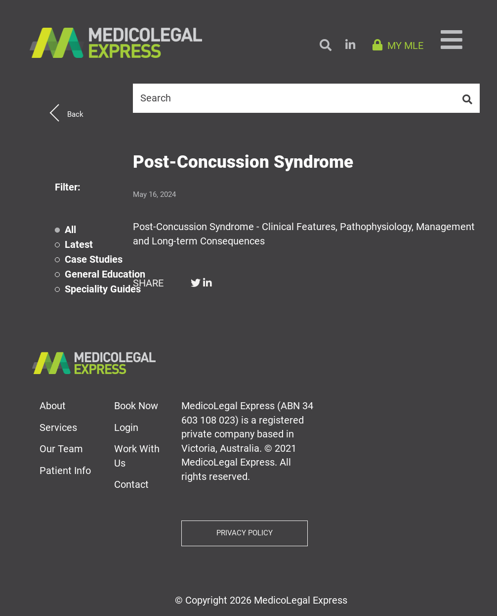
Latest (79, 244)
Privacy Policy (244, 532)
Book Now (136, 406)
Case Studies (94, 259)
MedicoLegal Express (300, 600)
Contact (131, 484)
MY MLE (398, 45)
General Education (105, 274)
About (53, 406)
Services (58, 427)
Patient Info (65, 470)
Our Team (61, 449)
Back (75, 114)
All (70, 230)
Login (126, 427)
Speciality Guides (103, 289)
